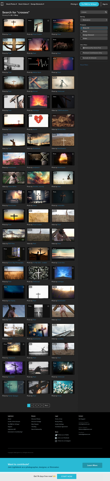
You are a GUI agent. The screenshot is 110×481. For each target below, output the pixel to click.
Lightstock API (12, 429)
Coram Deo (61, 263)
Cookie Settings (59, 424)
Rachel (35, 129)
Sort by (82, 17)
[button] (11, 4)
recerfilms (61, 339)
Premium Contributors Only (92, 53)
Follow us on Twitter (63, 435)
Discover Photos (35, 419)
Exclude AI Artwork (89, 58)
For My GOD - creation (40, 263)
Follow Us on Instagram (64, 441)
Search (106, 12)
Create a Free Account (14, 421)
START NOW (66, 476)
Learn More (92, 465)
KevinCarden (12, 167)
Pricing (74, 4)
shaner (10, 339)
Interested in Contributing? (15, 432)
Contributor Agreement (61, 426)
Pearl (9, 34)
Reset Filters (84, 65)
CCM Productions (63, 110)
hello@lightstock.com (84, 434)
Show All (86, 28)
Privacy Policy (58, 421)
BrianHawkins (62, 148)
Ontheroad (61, 91)
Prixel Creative (37, 34)
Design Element (88, 35)
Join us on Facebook (63, 438)
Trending (33, 426)
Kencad (35, 91)
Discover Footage (36, 421)
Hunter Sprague (13, 396)
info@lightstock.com (84, 424)
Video (85, 38)
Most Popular (35, 424)
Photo (85, 31)
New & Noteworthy (36, 429)
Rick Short (11, 377)
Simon (35, 205)
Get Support (82, 419)
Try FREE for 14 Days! (89, 4)
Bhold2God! (36, 148)
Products (83, 25)
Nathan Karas (37, 72)
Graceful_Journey (38, 187)
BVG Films (11, 244)
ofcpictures (11, 358)
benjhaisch (36, 167)
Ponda (59, 396)
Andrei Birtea (12, 187)
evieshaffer (61, 205)
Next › (47, 405)
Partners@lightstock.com (85, 429)
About (9, 419)
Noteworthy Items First (92, 48)
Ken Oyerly (11, 301)
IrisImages (36, 110)
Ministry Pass (62, 129)
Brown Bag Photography (15, 263)
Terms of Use (58, 419)
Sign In (105, 4)
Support (10, 426)
